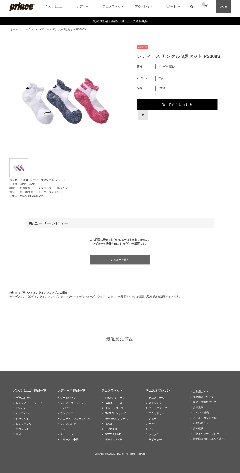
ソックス (154, 434)
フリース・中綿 (69, 439)
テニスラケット (113, 6)
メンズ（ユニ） (54, 6)
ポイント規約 (201, 412)
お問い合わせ (201, 423)
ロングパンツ (24, 423)
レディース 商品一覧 (71, 390)
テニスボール (156, 397)
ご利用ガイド (201, 391)
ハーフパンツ (24, 413)
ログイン (126, 243)
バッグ (153, 423)
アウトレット (144, 6)
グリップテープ (158, 408)
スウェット (22, 429)
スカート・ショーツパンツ (76, 418)
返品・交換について (205, 402)
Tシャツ (21, 408)
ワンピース (66, 413)
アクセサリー (156, 413)
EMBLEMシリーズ (115, 413)
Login (223, 6)
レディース (84, 6)
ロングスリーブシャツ (29, 402)
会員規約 (198, 407)
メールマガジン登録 (205, 417)
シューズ (154, 418)
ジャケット (22, 418)
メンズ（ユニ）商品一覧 (29, 390)
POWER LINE (112, 434)
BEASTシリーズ (114, 408)
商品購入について (203, 396)
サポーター (155, 439)
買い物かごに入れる (177, 105)
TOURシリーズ (113, 402)
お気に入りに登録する (142, 115)
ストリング (155, 402)
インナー (154, 429)
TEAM (108, 423)
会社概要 (198, 428)
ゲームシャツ (24, 397)
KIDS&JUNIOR (113, 439)
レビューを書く (120, 259)
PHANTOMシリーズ (116, 418)
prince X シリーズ (114, 397)
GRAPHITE (111, 429)
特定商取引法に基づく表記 (208, 438)
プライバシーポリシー (206, 433)
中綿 (18, 434)
